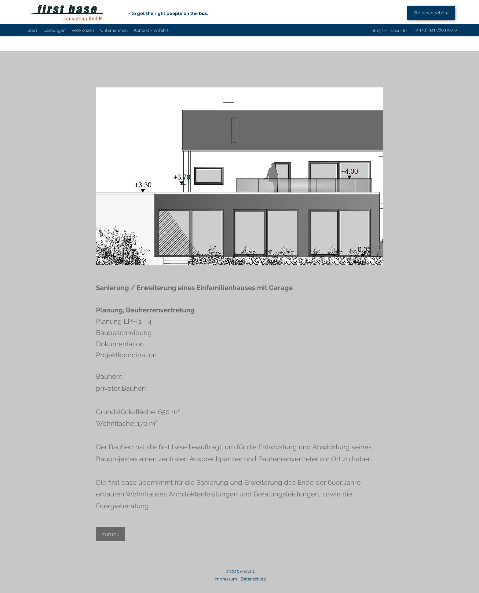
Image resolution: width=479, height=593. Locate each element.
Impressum (226, 578)
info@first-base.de (389, 30)
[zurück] (110, 534)
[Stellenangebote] (431, 13)
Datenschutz (253, 578)
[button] (239, 176)
